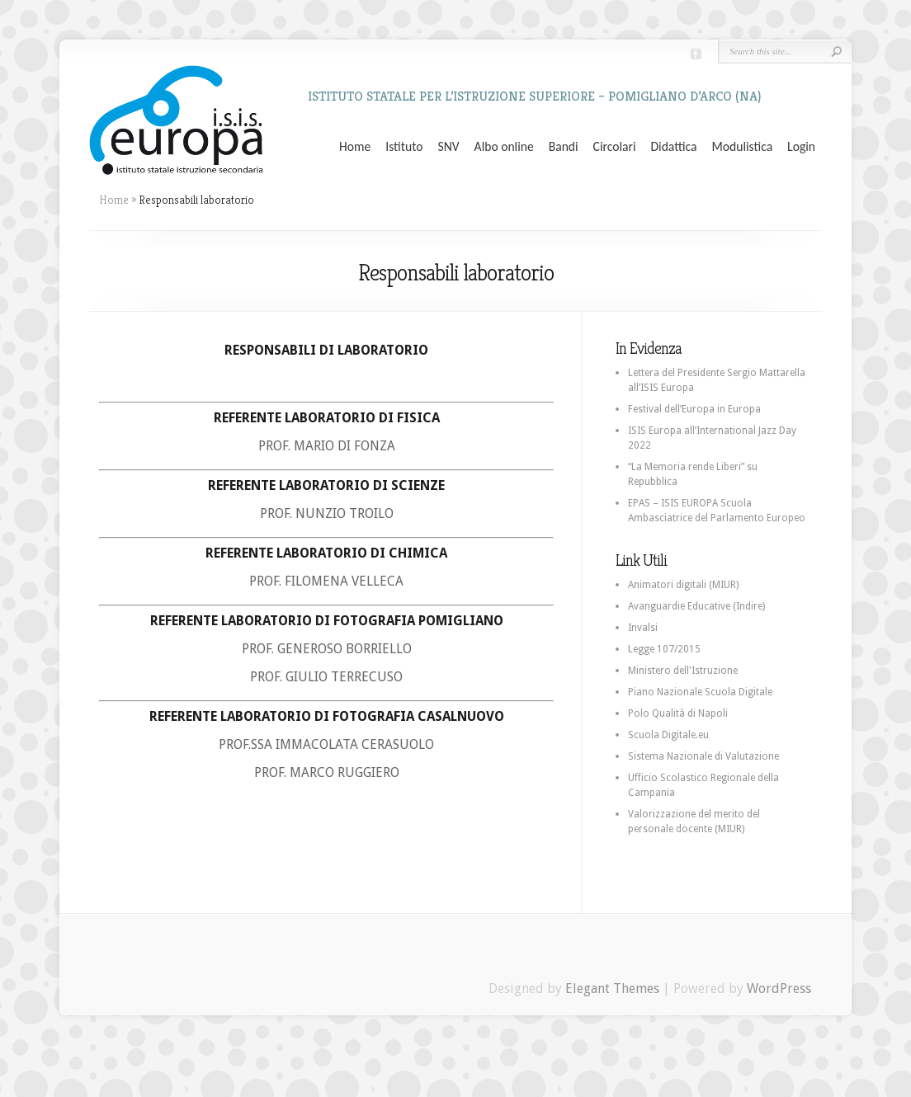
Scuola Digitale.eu (668, 735)
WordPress (779, 988)
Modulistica (741, 146)
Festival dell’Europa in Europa (694, 409)
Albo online (504, 146)
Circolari (614, 146)
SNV (449, 146)
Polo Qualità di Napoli (678, 713)
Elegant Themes (612, 988)
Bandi (563, 146)
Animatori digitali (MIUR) (683, 585)
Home (355, 146)
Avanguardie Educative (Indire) (696, 606)
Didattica (673, 146)
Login (801, 146)
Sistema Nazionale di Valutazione (703, 756)
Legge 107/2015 (664, 649)
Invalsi (643, 627)
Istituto (403, 146)
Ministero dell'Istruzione (683, 670)
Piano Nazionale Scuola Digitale (700, 692)
